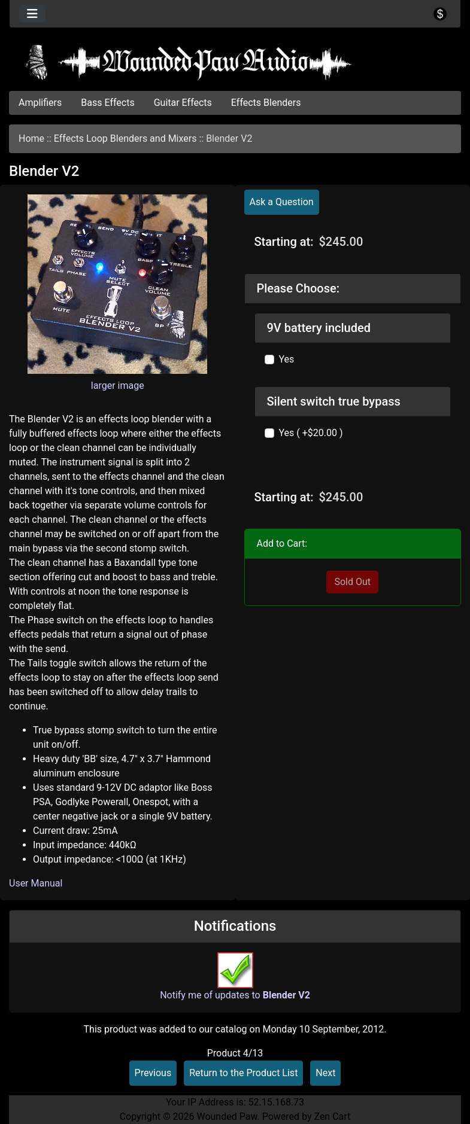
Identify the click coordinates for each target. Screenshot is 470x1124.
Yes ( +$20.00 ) (311, 432)
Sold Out (352, 581)
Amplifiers (40, 102)
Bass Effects (107, 102)
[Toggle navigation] (32, 14)
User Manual (35, 883)
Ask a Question (282, 202)
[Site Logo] (235, 62)
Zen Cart (332, 1116)
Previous (153, 1073)
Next (325, 1073)
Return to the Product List (243, 1073)
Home (31, 138)
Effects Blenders (266, 102)
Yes (287, 359)
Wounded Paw (226, 1116)
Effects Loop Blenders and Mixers (125, 138)
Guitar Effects (183, 102)
